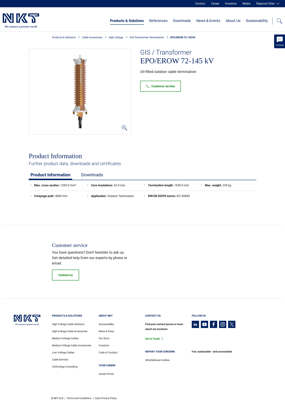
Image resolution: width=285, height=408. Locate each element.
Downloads (182, 21)
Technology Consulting (65, 366)
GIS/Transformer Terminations (147, 37)
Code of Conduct (108, 352)
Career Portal (106, 373)
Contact (200, 3)
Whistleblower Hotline (157, 360)
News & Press (106, 331)
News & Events (208, 21)
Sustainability (257, 21)
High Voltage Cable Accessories (69, 331)
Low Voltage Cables (63, 352)
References (158, 21)
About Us (233, 21)
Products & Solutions (127, 21)
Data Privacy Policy (106, 398)
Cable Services (60, 359)
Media (246, 3)
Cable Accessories (92, 37)
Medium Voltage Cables (65, 338)
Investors (231, 3)
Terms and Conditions (79, 398)
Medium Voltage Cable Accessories (71, 345)
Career (215, 3)
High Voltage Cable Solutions (68, 324)
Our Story (104, 338)
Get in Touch (152, 338)
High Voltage (116, 37)
